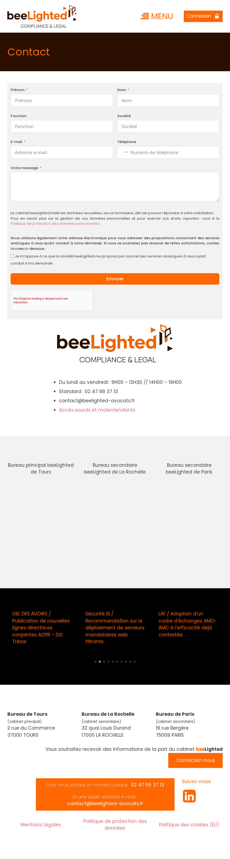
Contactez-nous (195, 760)
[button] (95, 662)
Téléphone (126, 141)
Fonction (18, 116)
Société (124, 116)
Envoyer (115, 279)
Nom (121, 89)
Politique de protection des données (115, 825)
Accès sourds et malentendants (97, 410)
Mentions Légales (41, 824)
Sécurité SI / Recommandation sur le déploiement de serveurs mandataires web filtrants (114, 628)
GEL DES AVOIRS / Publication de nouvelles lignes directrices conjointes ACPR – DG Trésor (41, 628)
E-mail (16, 141)
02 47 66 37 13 (147, 785)
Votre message (24, 167)
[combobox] (123, 152)
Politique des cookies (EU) (189, 824)
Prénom (17, 89)
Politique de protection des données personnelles (55, 223)
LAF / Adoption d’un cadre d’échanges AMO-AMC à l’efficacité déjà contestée (187, 624)
